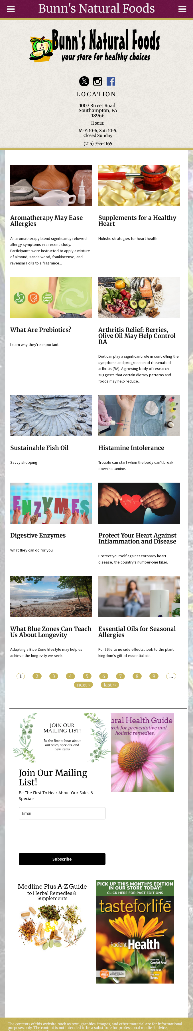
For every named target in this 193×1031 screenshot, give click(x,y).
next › (83, 685)
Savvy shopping (23, 462)
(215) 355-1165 (98, 143)
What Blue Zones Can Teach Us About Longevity (51, 632)
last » (110, 685)
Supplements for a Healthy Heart (137, 221)
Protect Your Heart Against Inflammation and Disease (137, 538)
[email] (62, 813)
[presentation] (62, 836)
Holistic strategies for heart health (127, 238)
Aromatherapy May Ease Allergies (46, 221)
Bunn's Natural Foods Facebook (111, 81)
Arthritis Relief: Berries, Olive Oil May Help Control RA (137, 336)
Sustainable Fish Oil (39, 448)
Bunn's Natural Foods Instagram (98, 81)
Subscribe (62, 859)
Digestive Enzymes (38, 535)
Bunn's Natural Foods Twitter (84, 81)
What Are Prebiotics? (40, 330)
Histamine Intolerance (131, 448)
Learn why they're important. (34, 344)
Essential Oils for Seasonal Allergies (137, 632)
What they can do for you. (32, 550)
